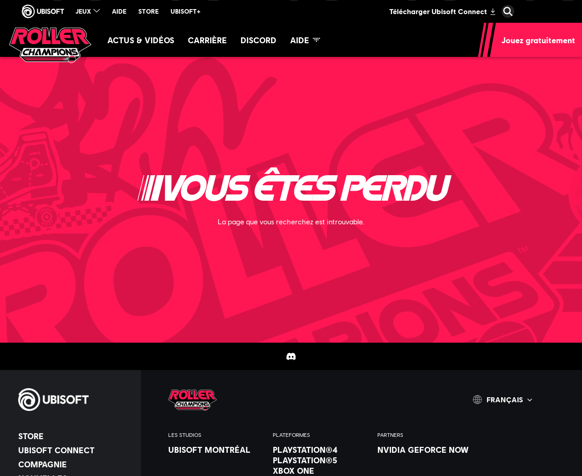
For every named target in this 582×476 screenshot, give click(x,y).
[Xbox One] (320, 470)
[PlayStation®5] (320, 460)
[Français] (502, 399)
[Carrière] (207, 40)
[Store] (75, 436)
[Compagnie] (75, 464)
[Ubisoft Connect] (75, 450)
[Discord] (258, 40)
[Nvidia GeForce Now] (425, 449)
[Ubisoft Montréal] (216, 449)
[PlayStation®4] (320, 449)
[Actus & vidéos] (140, 40)
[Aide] (305, 40)
